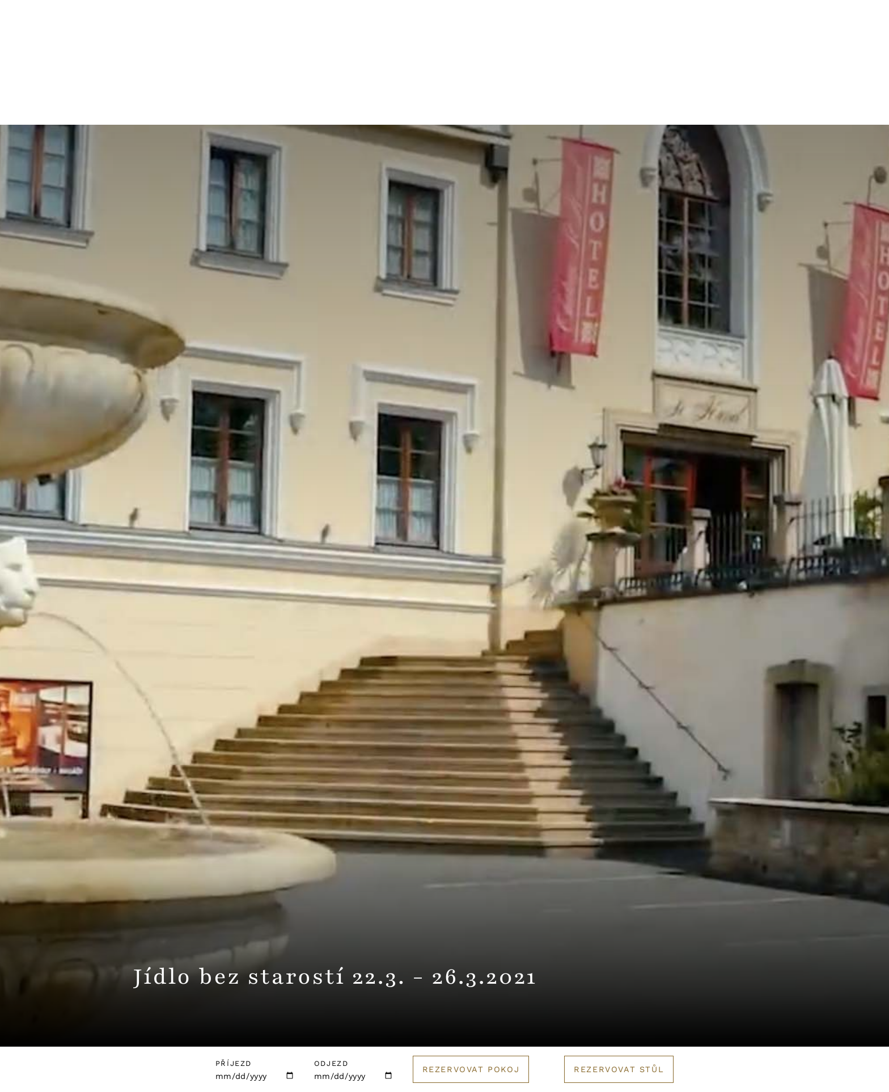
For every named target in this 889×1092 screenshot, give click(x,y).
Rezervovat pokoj (471, 1069)
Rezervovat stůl (619, 1069)
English (748, 40)
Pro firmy (495, 104)
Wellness (350, 104)
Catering (574, 104)
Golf (640, 104)
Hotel (187, 104)
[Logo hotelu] (444, 48)
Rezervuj (829, 40)
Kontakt (675, 40)
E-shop (700, 104)
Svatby (422, 104)
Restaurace (263, 104)
